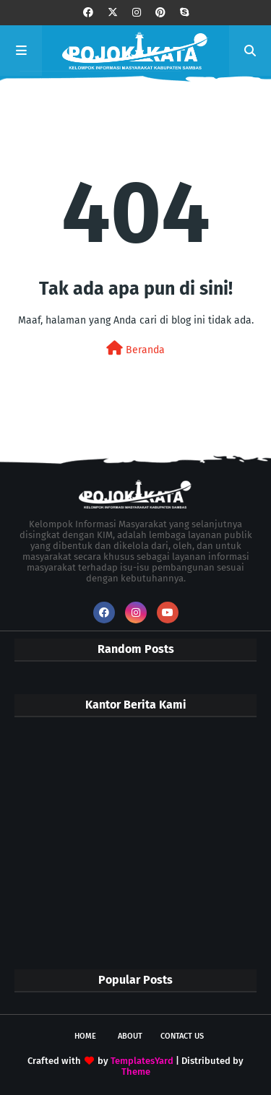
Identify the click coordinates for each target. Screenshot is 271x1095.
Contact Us (182, 1036)
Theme (135, 1071)
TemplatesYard (142, 1060)
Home (85, 1036)
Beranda (135, 348)
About (130, 1036)
